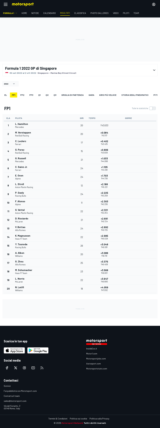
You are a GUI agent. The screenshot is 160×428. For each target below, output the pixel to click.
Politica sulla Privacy (99, 418)
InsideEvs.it (91, 348)
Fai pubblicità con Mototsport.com (20, 391)
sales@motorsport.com (15, 401)
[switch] (144, 108)
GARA (91, 95)
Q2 (47, 95)
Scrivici (7, 386)
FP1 (13, 95)
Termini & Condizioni (57, 418)
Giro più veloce (107, 95)
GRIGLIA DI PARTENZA (72, 95)
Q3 (55, 95)
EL (5, 95)
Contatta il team (12, 396)
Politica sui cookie (78, 418)
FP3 (31, 95)
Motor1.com (91, 353)
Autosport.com (93, 363)
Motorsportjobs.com (96, 358)
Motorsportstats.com (96, 368)
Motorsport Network (72, 423)
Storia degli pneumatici (134, 95)
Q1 (39, 95)
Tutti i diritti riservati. (95, 423)
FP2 (22, 95)
